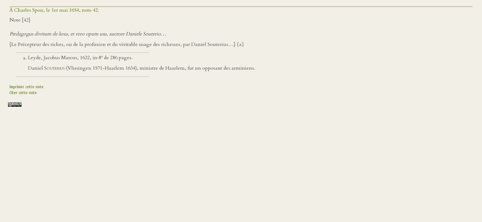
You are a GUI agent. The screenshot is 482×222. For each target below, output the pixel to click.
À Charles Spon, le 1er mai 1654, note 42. (54, 10)
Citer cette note (23, 92)
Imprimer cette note (27, 86)
